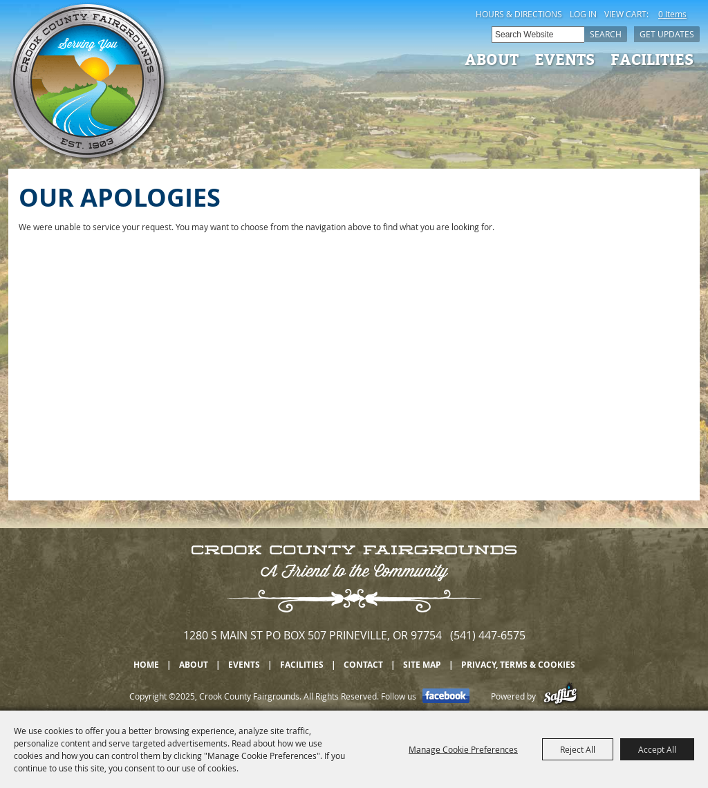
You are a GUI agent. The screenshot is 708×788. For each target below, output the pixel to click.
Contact (363, 664)
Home (146, 664)
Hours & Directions (519, 13)
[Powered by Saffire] (560, 696)
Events (564, 58)
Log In (583, 13)
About (492, 58)
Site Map (422, 664)
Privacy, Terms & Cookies (518, 664)
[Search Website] (538, 34)
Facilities (652, 58)
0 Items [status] (672, 13)
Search (606, 33)
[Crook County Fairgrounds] (89, 83)
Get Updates (667, 33)
